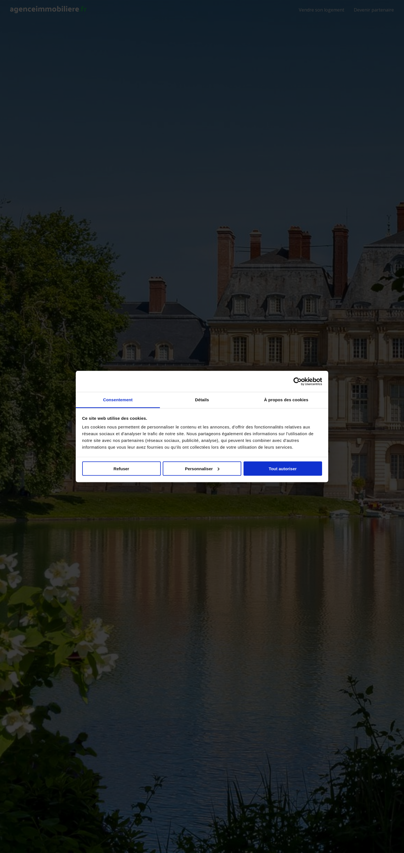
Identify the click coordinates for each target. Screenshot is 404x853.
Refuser (121, 468)
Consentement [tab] (117, 399)
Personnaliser (202, 468)
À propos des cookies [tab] (286, 399)
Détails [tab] (202, 399)
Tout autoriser (283, 468)
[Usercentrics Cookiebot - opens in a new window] (297, 381)
